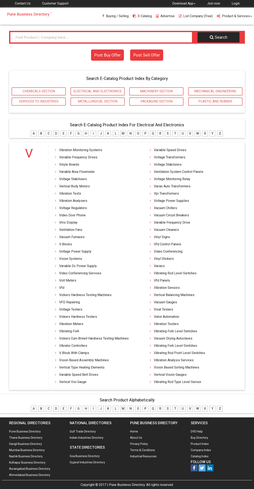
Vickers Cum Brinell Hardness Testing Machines (94, 338)
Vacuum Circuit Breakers (171, 215)
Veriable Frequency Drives (78, 157)
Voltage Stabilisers (73, 179)
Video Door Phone (72, 215)
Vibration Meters (71, 324)
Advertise (165, 16)
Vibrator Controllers (73, 346)
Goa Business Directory (85, 456)
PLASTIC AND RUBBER (215, 101)
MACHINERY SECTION (156, 91)
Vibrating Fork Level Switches (175, 346)
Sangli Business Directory (25, 444)
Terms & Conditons (142, 450)
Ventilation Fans (70, 230)
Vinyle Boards (69, 164)
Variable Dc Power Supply (78, 266)
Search (218, 37)
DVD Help (197, 431)
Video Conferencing (168, 251)
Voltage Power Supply (75, 251)
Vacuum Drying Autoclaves (173, 338)
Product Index (200, 444)
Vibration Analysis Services (174, 360)
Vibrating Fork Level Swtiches (175, 331)
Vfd (61, 288)
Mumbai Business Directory (27, 450)
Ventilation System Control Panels (178, 172)
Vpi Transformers (166, 193)
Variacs (159, 266)
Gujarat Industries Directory (87, 462)
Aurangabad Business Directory (29, 468)
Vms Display (68, 222)
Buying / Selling (116, 16)
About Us (136, 437)
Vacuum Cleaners (166, 230)
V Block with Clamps (74, 353)
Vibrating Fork (69, 331)
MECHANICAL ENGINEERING (215, 91)
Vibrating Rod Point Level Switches (179, 353)
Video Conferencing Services (80, 273)
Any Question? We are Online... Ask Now (244, 479)
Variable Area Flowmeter (77, 172)
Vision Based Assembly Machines (84, 360)
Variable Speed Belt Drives (78, 375)
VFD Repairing (69, 302)
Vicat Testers (163, 309)
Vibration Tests (70, 193)
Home (134, 431)
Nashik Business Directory (26, 456)
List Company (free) (196, 16)
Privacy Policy (139, 444)
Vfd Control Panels (167, 244)
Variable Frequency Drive (172, 222)
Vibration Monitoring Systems (80, 150)
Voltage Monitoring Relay (172, 179)
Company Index (201, 450)
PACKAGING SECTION (156, 101)
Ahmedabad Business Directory (29, 475)
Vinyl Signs (162, 237)
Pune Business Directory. (127, 485)
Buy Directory (199, 437)
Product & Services (234, 16)
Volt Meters (67, 280)
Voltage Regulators (73, 208)
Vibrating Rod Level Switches (175, 273)
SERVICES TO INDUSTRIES (39, 101)
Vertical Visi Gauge (72, 382)
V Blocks (65, 244)
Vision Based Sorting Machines (176, 367)
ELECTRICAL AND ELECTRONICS (97, 91)
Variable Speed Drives (170, 150)
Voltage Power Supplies (171, 201)
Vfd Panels (162, 280)
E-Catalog (142, 16)
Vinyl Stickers (164, 259)
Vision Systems (70, 259)
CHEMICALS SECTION (39, 91)
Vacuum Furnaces (72, 237)
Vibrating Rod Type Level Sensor (177, 382)
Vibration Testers (166, 324)
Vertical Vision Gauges (170, 375)
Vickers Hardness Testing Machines (85, 295)
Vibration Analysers (73, 201)
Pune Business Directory (25, 431)
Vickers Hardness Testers (78, 317)
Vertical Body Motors (74, 186)
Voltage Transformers (169, 157)
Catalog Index (199, 456)
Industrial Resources (143, 456)
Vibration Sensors (167, 288)
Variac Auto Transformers (172, 186)
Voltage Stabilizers (168, 164)
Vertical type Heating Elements (81, 367)
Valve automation (166, 317)
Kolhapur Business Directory (27, 462)
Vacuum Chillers (165, 208)
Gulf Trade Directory (83, 431)
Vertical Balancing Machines (174, 295)
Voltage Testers (70, 309)
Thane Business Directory (25, 437)
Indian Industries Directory (86, 437)
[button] (183, 3)
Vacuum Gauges (165, 302)
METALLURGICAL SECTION (97, 101)
